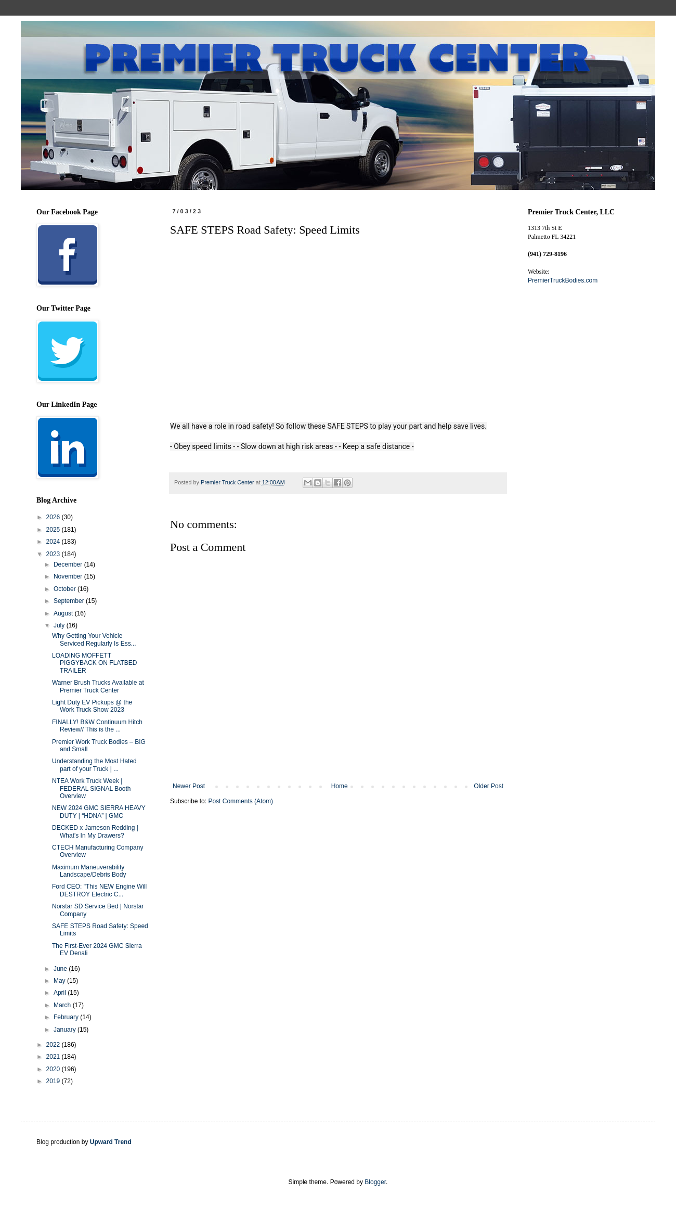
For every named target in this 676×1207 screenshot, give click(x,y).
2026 (54, 517)
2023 (54, 554)
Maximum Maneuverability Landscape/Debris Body (89, 871)
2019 (54, 1081)
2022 (54, 1044)
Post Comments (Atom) (240, 801)
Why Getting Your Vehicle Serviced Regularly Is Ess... (94, 639)
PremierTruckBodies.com (562, 280)
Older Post (488, 786)
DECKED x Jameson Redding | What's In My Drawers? (95, 831)
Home (339, 786)
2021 (54, 1056)
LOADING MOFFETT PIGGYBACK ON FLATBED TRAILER (94, 663)
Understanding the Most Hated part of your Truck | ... (94, 764)
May (60, 980)
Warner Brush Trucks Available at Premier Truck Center (98, 686)
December (69, 564)
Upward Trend (111, 1142)
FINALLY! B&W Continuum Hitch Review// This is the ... (97, 725)
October (65, 589)
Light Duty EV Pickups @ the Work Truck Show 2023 (92, 706)
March (63, 1005)
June (61, 968)
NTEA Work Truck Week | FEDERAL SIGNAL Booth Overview (91, 788)
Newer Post (189, 786)
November (69, 576)
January (65, 1029)
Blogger (375, 1182)
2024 (54, 541)
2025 (54, 529)
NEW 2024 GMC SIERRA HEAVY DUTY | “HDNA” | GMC (99, 811)
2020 (54, 1069)
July (60, 625)
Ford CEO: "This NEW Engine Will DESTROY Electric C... (99, 890)
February (67, 1017)
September (70, 601)
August (64, 613)
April (61, 992)
